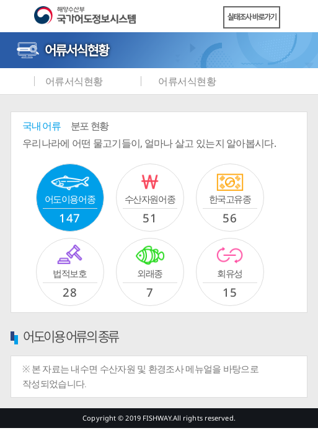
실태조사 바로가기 (251, 17)
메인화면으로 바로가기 (19, 81)
